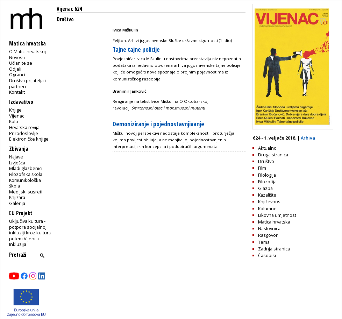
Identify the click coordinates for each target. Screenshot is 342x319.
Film (262, 168)
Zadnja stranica (274, 249)
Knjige (15, 110)
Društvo (266, 161)
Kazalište (267, 195)
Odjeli (15, 69)
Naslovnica (269, 228)
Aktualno (267, 148)
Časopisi (267, 255)
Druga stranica (273, 154)
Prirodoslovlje (23, 133)
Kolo (13, 121)
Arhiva (308, 138)
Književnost (270, 201)
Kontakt (17, 92)
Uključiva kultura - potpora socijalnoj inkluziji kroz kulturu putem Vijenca (30, 230)
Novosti (17, 57)
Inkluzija (17, 244)
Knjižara (17, 197)
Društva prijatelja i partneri (27, 83)
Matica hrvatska (274, 222)
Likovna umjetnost (277, 215)
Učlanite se (20, 63)
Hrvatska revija (24, 127)
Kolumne (267, 208)
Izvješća (17, 163)
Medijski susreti (25, 192)
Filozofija (267, 181)
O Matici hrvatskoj (27, 51)
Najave (16, 157)
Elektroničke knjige (29, 139)
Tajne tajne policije (136, 49)
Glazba (265, 188)
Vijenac (16, 116)
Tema (264, 242)
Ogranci (17, 74)
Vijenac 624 (69, 9)
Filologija (267, 175)
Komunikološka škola (25, 183)
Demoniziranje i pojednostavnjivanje (158, 124)
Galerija (17, 203)
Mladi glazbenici (25, 168)
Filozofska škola (25, 174)
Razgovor (268, 235)
